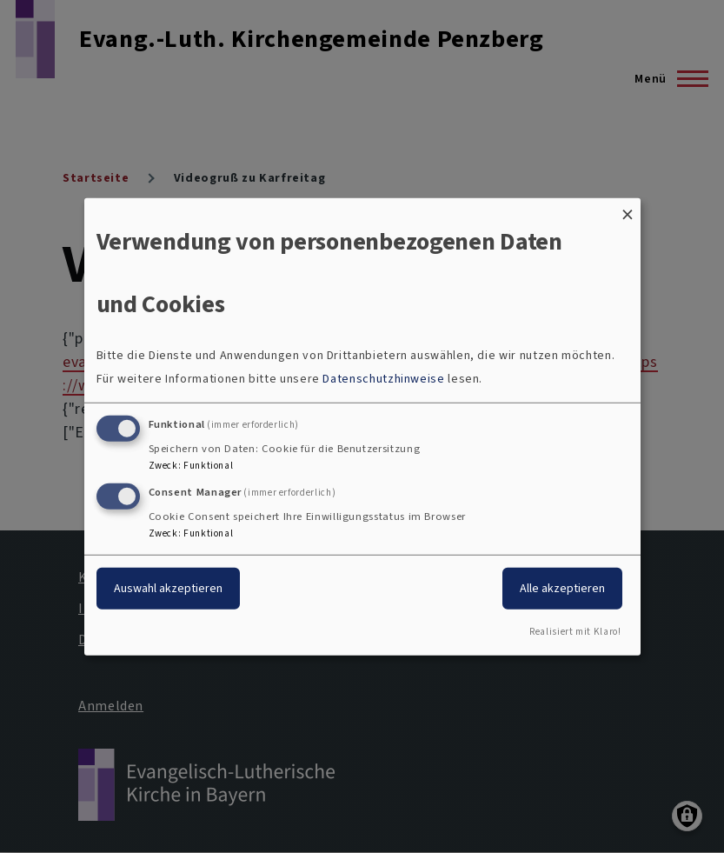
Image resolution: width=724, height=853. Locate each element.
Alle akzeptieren (562, 588)
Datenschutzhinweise (383, 378)
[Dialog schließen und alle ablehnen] (627, 208)
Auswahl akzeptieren (168, 588)
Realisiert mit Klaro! (575, 631)
